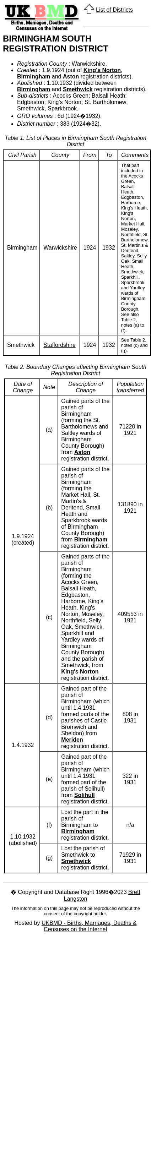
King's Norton (102, 70)
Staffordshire (59, 345)
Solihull (84, 795)
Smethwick (78, 89)
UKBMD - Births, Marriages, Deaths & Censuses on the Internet (89, 926)
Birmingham (33, 76)
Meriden (72, 740)
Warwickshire (60, 248)
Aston (71, 76)
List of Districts (114, 10)
